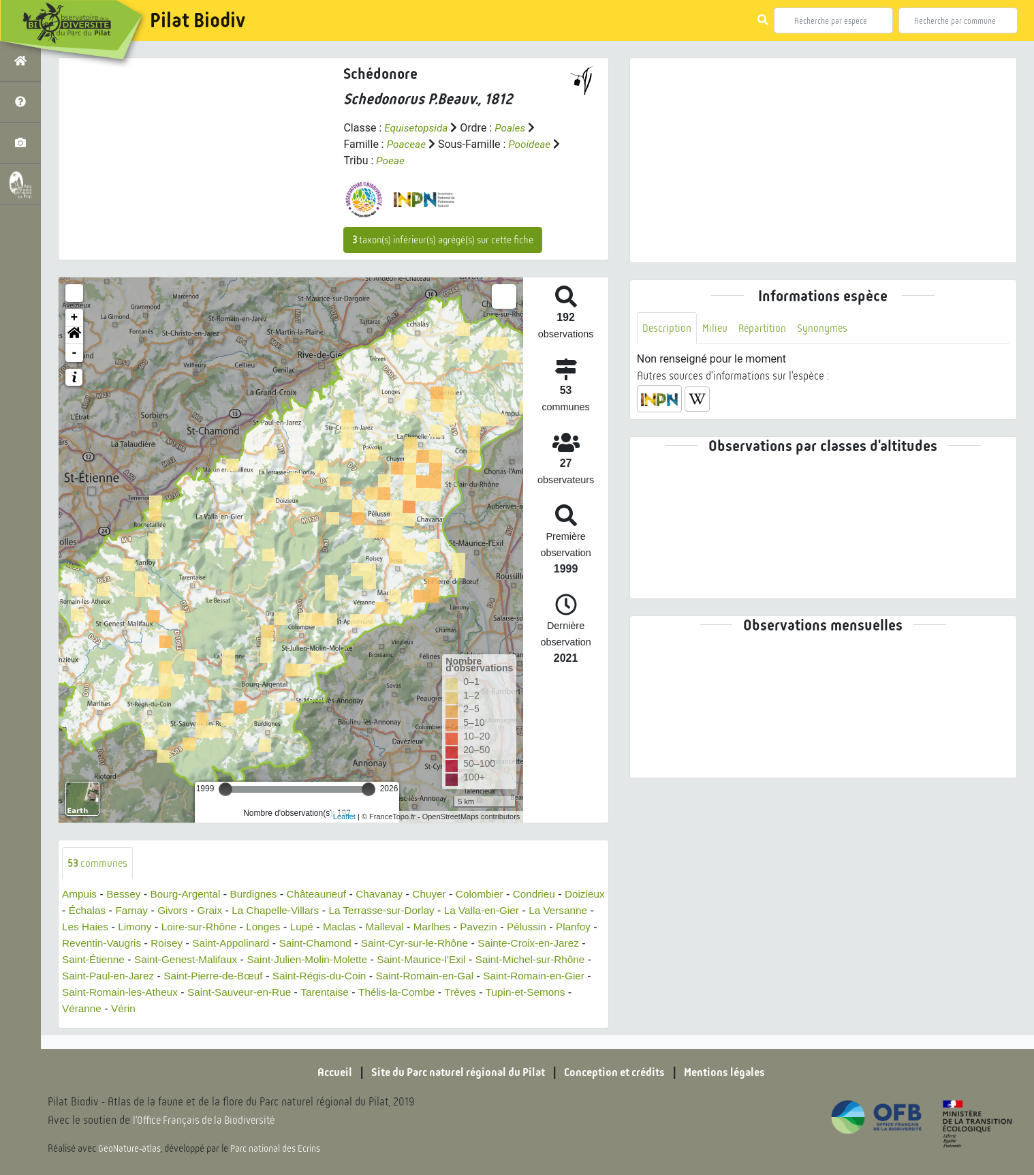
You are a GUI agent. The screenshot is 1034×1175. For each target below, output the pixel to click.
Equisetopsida (417, 127)
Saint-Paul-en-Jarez (241, 976)
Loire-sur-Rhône (260, 927)
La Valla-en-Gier (543, 911)
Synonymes (827, 328)
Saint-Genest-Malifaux (306, 960)
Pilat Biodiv (197, 20)
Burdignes (260, 894)
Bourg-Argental (190, 894)
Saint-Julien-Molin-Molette (434, 960)
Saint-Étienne (210, 960)
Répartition (765, 328)
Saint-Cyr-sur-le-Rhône (526, 943)
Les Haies (142, 927)
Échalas (133, 911)
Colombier (495, 894)
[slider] (225, 789)
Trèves (123, 1009)
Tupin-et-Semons (190, 1009)
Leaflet (344, 816)
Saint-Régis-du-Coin (461, 976)
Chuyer (444, 894)
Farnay (179, 911)
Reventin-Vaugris (200, 943)
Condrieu (552, 894)
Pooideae (532, 144)
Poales (514, 127)
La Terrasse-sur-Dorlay (438, 911)
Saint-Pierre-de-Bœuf (351, 976)
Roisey (268, 943)
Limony (193, 927)
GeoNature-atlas (130, 1149)
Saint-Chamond (422, 943)
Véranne (262, 1009)
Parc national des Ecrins (278, 1149)
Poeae (400, 160)
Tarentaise (494, 992)
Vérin (305, 1009)
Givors (221, 911)
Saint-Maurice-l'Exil (552, 960)
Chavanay (391, 894)
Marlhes (501, 927)
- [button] (74, 353)
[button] (74, 335)
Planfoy (131, 943)
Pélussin (82, 943)
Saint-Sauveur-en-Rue (405, 992)
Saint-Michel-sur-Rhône (126, 976)
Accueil (322, 1072)
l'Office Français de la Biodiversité (208, 1120)
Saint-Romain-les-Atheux (280, 992)
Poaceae (407, 144)
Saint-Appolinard (334, 943)
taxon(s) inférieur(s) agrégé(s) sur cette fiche (442, 240)
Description (667, 328)
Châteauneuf (326, 894)
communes (98, 863)
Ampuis (80, 894)
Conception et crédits (619, 1072)
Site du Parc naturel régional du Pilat (453, 1072)
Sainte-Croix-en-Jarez (115, 960)
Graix (259, 911)
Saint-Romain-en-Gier (157, 992)
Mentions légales (735, 1072)
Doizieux (83, 911)
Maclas (405, 927)
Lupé (367, 927)
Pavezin (550, 927)
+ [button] (74, 317)
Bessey (126, 894)
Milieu (717, 328)
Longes (327, 927)
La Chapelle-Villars (328, 911)
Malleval (453, 927)
